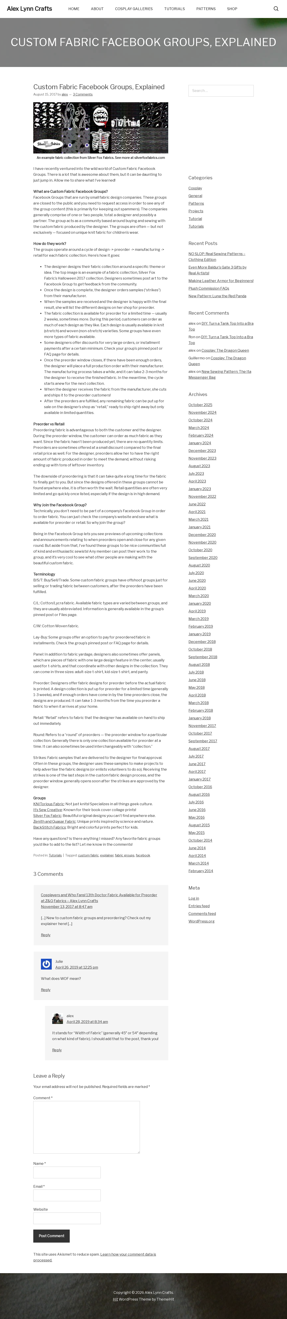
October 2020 (200, 550)
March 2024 (198, 428)
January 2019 (199, 634)
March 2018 (198, 703)
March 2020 (198, 596)
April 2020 (197, 588)
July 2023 (196, 474)
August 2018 (199, 665)
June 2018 (197, 680)
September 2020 (202, 558)
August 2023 (199, 466)
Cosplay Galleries (134, 9)
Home (73, 9)
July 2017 (196, 756)
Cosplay (195, 188)
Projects (195, 211)
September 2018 (202, 657)
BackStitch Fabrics (49, 827)
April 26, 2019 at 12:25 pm (76, 967)
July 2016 (196, 802)
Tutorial (195, 219)
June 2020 (197, 580)
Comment (43, 1098)
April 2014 (197, 856)
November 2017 (202, 726)
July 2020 (196, 573)
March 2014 (198, 863)
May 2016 (196, 817)
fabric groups (125, 855)
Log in (193, 898)
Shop (232, 9)
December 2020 (202, 535)
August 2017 (199, 749)
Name (39, 1163)
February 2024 (200, 435)
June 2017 (197, 764)
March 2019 (198, 619)
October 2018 (200, 649)
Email (39, 1186)
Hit (115, 1299)
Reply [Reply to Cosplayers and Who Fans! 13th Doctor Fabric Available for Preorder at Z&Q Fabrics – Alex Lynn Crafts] (45, 935)
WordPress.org (201, 921)
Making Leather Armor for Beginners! (220, 281)
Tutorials (174, 9)
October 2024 (200, 420)
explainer (107, 855)
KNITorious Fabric (48, 804)
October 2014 (200, 840)
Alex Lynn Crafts (29, 8)
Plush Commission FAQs (208, 288)
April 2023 (197, 481)
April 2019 (197, 611)
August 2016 (199, 794)
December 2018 (202, 642)
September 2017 (202, 741)
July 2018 (196, 672)
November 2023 (202, 458)
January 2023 (199, 489)
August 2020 (199, 565)
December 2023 (202, 451)
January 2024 (199, 443)
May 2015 (196, 833)
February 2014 (200, 871)
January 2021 (199, 527)
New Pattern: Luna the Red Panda (217, 296)
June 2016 (197, 810)
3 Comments (83, 94)
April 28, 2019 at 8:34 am (87, 1022)
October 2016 (200, 787)
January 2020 (199, 603)
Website (40, 1209)
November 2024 (202, 412)
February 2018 (200, 710)
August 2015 (199, 825)
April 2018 (197, 695)
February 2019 (200, 626)
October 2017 (200, 733)
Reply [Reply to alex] (57, 1050)
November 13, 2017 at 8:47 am (66, 907)
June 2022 (197, 504)
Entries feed (199, 906)
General (195, 196)
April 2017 (197, 772)
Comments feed (202, 914)
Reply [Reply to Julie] (45, 990)
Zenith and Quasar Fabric (54, 821)
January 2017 (199, 779)
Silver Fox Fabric (47, 816)
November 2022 (202, 496)
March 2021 (198, 519)
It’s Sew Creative (47, 810)
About (97, 9)
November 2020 (202, 542)
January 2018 (199, 718)
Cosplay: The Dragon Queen (225, 350)
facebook (143, 855)
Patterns (206, 9)
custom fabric (88, 855)
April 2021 (197, 512)
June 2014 (197, 848)
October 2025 (200, 405)
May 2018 (196, 687)
